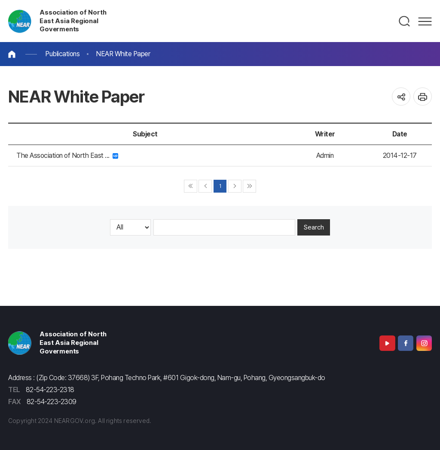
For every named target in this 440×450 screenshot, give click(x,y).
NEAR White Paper (123, 54)
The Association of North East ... (67, 155)
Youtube (387, 343)
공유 (401, 97)
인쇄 (422, 97)
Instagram (424, 343)
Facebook (405, 343)
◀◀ (190, 186)
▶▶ (249, 186)
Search (314, 227)
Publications (62, 54)
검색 (405, 21)
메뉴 (425, 21)
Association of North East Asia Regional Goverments (73, 21)
